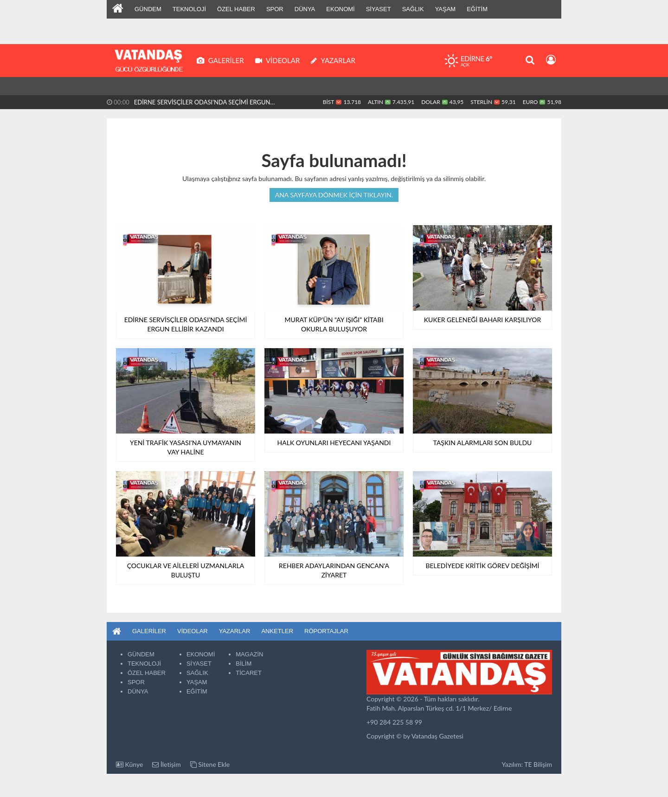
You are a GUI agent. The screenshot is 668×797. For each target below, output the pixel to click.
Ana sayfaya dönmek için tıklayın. (334, 195)
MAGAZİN (249, 654)
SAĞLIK (413, 9)
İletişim (166, 764)
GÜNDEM (148, 9)
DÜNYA (305, 9)
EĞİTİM (477, 9)
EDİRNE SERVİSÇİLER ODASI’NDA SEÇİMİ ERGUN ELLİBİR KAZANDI (202, 103)
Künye (129, 764)
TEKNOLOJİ (189, 9)
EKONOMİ (340, 9)
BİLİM (243, 663)
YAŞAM (445, 9)
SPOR (274, 9)
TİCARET (249, 672)
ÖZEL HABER (236, 9)
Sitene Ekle (210, 764)
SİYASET (378, 9)
